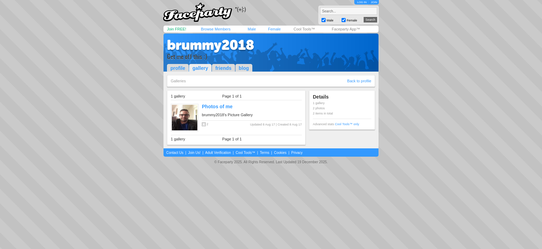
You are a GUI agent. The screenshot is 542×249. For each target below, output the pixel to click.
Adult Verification (218, 153)
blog (244, 68)
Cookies (280, 153)
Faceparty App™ (346, 29)
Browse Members (216, 29)
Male (251, 29)
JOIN (374, 2)
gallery (200, 68)
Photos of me (217, 106)
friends (223, 68)
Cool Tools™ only (347, 124)
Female (274, 29)
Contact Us (174, 153)
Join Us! (194, 153)
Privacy (297, 153)
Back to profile (359, 81)
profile (177, 68)
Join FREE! (176, 29)
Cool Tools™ (304, 29)
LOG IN (361, 2)
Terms (264, 153)
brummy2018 (210, 45)
